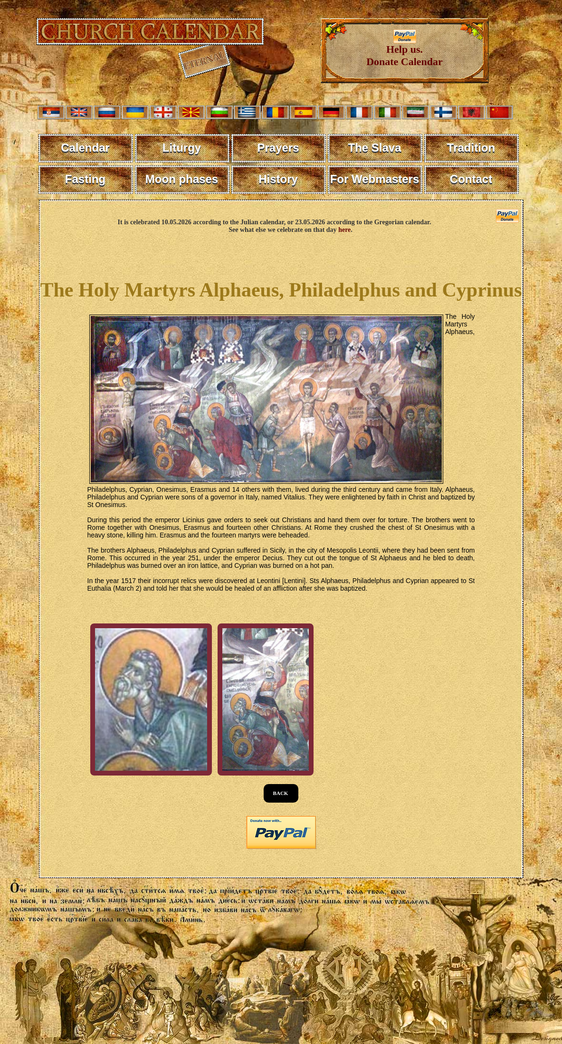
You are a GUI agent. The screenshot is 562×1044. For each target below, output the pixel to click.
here (344, 229)
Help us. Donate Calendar (404, 50)
